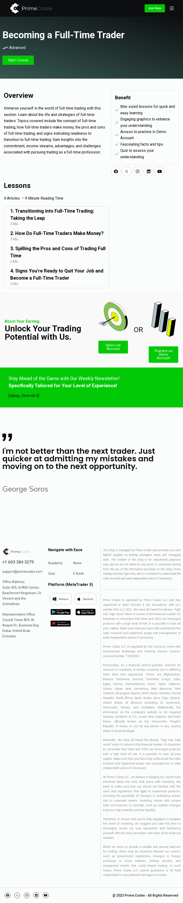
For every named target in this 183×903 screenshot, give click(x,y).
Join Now (154, 8)
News (77, 563)
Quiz (51, 573)
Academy (55, 563)
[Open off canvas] (172, 8)
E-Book (78, 573)
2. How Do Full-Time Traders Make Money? (57, 233)
